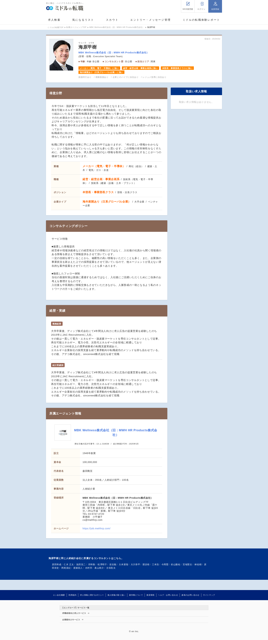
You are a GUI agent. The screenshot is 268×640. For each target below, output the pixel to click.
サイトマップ (209, 595)
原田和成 (56, 564)
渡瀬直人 (78, 568)
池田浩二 (81, 564)
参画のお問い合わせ (190, 595)
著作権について (136, 595)
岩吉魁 (112, 564)
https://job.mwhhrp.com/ (96, 528)
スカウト (112, 19)
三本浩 (155, 564)
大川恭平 (135, 564)
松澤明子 (102, 564)
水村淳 (88, 568)
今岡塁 (165, 564)
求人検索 (54, 19)
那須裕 (146, 564)
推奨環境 (150, 595)
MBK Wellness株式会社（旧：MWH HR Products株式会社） (113, 52)
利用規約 (73, 595)
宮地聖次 (187, 564)
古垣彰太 (111, 568)
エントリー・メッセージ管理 (150, 19)
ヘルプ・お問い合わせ (168, 595)
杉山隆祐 (175, 564)
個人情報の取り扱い (116, 595)
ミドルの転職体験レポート (201, 19)
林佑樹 (198, 564)
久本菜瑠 (123, 564)
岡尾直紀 (66, 568)
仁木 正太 (69, 564)
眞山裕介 (99, 568)
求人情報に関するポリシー (92, 595)
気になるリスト (83, 19)
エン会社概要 (59, 595)
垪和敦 (91, 564)
